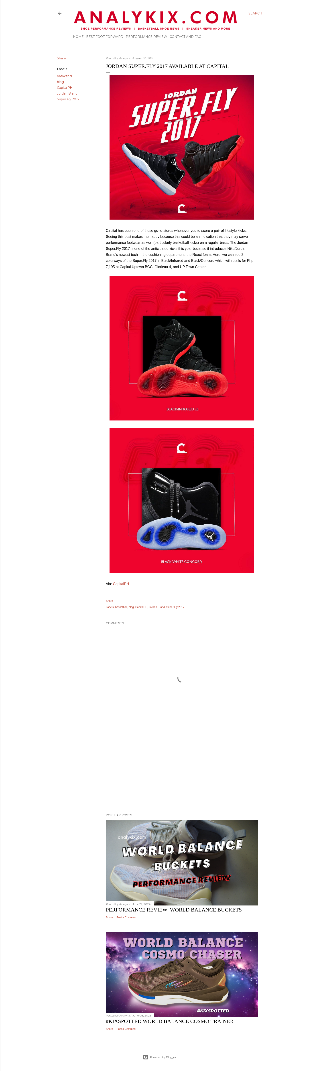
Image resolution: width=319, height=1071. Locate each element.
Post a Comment (126, 917)
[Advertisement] (182, 771)
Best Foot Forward (104, 37)
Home (78, 37)
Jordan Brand (67, 93)
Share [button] (61, 58)
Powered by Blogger (159, 1057)
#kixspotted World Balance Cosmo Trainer (170, 1021)
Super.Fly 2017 (68, 99)
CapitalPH (65, 88)
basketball (65, 76)
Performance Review (146, 37)
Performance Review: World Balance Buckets (174, 910)
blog (60, 82)
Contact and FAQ (185, 37)
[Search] (255, 13)
